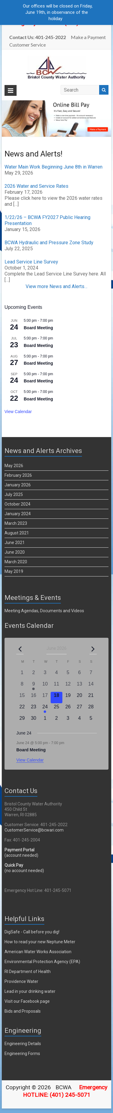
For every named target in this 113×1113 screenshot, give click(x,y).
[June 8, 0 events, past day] (22, 686)
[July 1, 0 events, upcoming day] (45, 720)
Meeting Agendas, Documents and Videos (44, 610)
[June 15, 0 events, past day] (22, 697)
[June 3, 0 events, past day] (45, 674)
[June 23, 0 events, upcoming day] (33, 709)
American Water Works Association (38, 951)
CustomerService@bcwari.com (34, 830)
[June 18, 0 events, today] (56, 697)
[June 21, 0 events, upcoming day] (91, 697)
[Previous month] (20, 648)
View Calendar (18, 411)
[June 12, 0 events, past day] (68, 686)
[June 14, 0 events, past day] (91, 686)
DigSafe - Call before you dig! (32, 931)
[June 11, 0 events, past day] (56, 686)
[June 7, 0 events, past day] (91, 674)
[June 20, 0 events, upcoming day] (79, 697)
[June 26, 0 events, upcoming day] (68, 709)
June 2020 (15, 552)
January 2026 (18, 484)
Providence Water (21, 981)
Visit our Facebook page (27, 1001)
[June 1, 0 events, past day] (22, 674)
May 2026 (14, 465)
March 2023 (16, 523)
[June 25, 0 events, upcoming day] (56, 709)
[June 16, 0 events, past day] (33, 697)
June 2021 (15, 542)
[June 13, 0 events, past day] (79, 686)
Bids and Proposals (23, 1011)
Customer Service (27, 44)
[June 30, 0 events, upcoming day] (33, 720)
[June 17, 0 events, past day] (45, 697)
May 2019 (14, 571)
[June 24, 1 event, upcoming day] (45, 709)
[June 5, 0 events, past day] (68, 674)
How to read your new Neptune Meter (40, 941)
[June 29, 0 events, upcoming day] (22, 720)
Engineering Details (23, 1043)
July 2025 (14, 494)
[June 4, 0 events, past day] (56, 674)
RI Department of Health (28, 971)
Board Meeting (38, 327)
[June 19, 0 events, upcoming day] (68, 697)
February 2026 (18, 475)
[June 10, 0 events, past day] (45, 686)
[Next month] (93, 648)
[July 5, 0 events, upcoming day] (91, 720)
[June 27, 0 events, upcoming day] (79, 709)
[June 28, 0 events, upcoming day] (91, 709)
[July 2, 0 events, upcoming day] (56, 720)
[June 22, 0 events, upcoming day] (22, 709)
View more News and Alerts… (56, 286)
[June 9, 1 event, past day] (33, 686)
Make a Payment (88, 37)
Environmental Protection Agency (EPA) (42, 961)
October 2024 (17, 504)
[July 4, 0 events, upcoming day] (79, 720)
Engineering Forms (22, 1053)
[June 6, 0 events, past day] (79, 674)
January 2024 (18, 513)
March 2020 (16, 561)
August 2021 (17, 533)
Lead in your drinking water (30, 991)
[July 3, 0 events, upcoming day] (68, 720)
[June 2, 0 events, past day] (33, 674)
